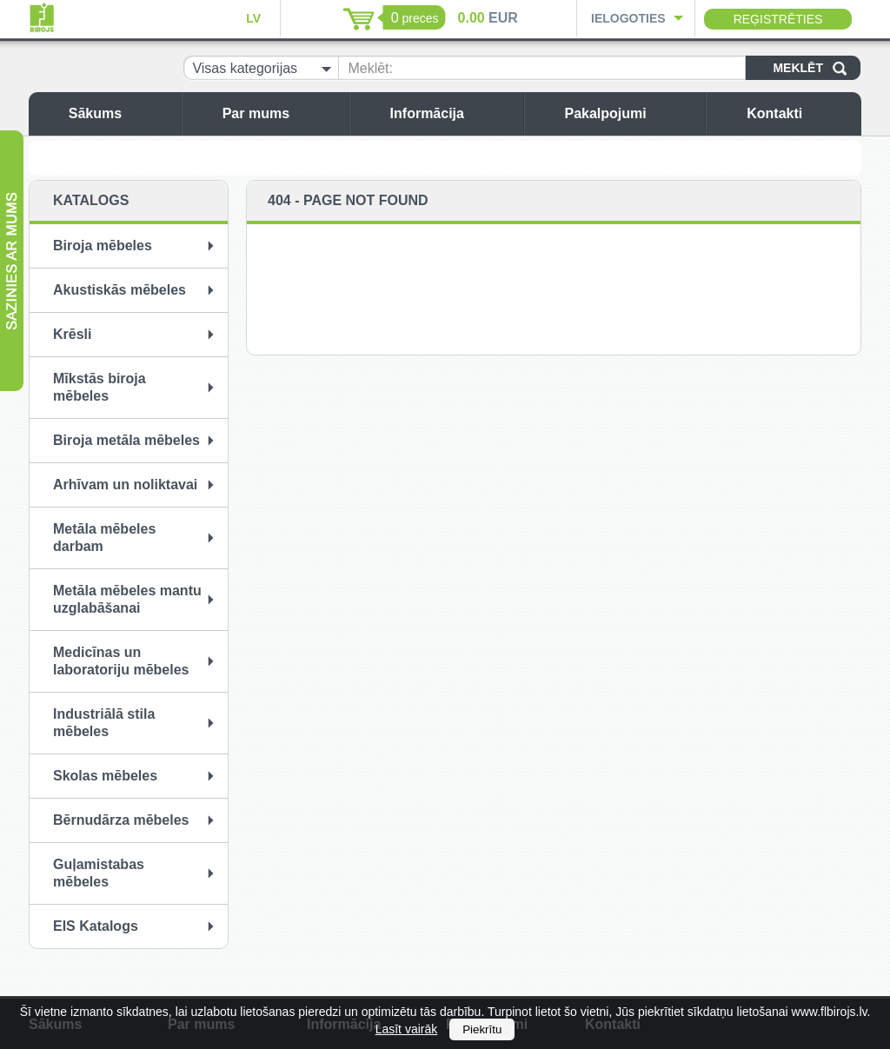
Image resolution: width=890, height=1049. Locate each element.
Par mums (281, 113)
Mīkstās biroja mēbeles (99, 387)
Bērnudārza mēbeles (121, 820)
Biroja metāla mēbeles (126, 440)
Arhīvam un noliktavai (125, 484)
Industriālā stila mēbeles (104, 723)
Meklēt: (370, 68)
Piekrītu (481, 1029)
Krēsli (72, 334)
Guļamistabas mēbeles (98, 873)
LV (253, 18)
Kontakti (800, 113)
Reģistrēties (778, 19)
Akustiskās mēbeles (119, 289)
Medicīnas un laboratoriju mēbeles (121, 661)
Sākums (120, 113)
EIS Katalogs (95, 926)
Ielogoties (628, 18)
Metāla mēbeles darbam (104, 537)
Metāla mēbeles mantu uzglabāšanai (127, 599)
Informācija (452, 113)
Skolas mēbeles (105, 775)
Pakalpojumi (630, 113)
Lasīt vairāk (406, 1029)
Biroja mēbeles (102, 245)
